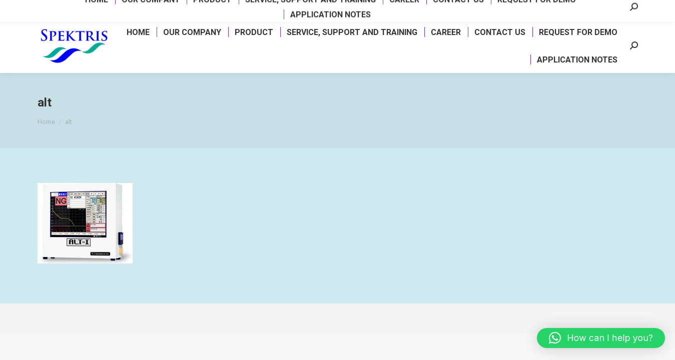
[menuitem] (138, 32)
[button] (601, 338)
